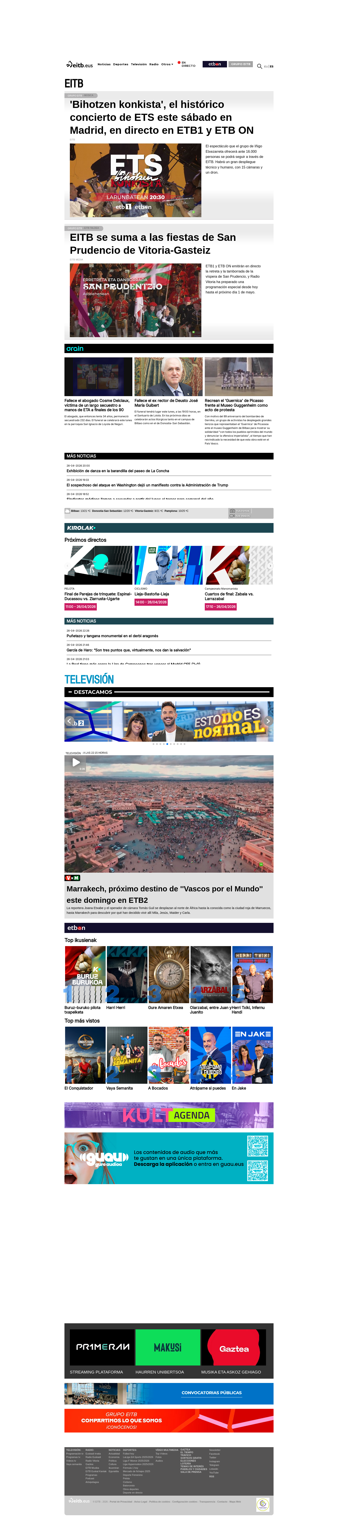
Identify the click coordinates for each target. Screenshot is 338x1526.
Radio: (90, 1450)
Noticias (104, 64)
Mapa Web (235, 1501)
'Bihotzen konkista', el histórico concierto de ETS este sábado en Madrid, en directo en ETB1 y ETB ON (162, 117)
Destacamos (93, 692)
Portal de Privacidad (121, 1501)
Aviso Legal (140, 1501)
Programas (91, 1475)
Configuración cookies (184, 1501)
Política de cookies (159, 1501)
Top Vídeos (161, 1453)
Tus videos (240, 516)
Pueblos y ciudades (193, 1469)
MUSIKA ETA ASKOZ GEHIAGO (231, 1372)
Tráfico (185, 1455)
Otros (166, 64)
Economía (114, 1457)
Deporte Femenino (133, 1475)
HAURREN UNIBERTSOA (160, 1372)
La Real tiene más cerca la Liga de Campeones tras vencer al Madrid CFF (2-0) (133, 664)
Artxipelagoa (92, 1482)
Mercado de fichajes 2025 (136, 1471)
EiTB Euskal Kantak (96, 1471)
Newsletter (215, 1450)
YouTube (214, 1472)
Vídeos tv (71, 1460)
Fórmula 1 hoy (130, 1468)
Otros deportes (131, 1489)
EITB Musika (92, 1468)
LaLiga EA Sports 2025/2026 (138, 1457)
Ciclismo (127, 1482)
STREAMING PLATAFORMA (96, 1372)
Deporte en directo (133, 1492)
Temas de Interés (192, 1466)
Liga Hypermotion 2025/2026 (138, 1464)
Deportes (120, 64)
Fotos (159, 1457)
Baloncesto (129, 1485)
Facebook (214, 1454)
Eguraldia (114, 1471)
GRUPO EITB (240, 64)
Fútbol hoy (128, 1453)
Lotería (185, 1463)
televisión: (73, 1450)
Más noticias (81, 456)
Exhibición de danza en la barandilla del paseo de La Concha (118, 471)
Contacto (222, 1501)
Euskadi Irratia (93, 1453)
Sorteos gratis (191, 1458)
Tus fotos (239, 511)
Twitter (212, 1457)
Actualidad (114, 1453)
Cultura (112, 1464)
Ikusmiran (114, 1468)
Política (112, 1460)
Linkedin (213, 1469)
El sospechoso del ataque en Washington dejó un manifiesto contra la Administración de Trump (147, 485)
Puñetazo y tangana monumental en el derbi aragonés (112, 636)
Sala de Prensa (190, 1472)
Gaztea (89, 1464)
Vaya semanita (74, 1464)
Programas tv (73, 1457)
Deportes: (130, 1450)
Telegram (214, 1465)
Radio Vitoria (92, 1460)
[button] (270, 566)
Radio (154, 64)
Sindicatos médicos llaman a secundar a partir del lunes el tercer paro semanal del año (140, 499)
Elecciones (188, 1460)
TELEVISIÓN (89, 680)
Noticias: (115, 1450)
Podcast (90, 1478)
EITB (73, 84)
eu (266, 66)
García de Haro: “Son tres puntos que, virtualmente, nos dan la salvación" (129, 650)
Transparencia (207, 1501)
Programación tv (74, 1453)
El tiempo (186, 1452)
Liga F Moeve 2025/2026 (136, 1460)
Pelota (126, 1478)
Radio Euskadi (93, 1457)
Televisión (139, 64)
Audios (159, 1460)
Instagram (214, 1461)
